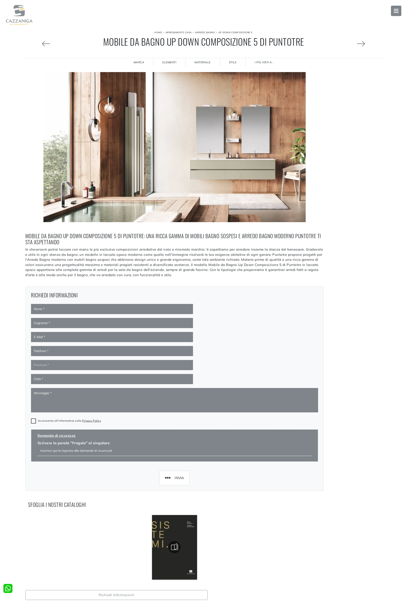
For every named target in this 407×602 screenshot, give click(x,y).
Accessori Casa (308, 597)
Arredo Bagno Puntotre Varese (339, 512)
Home (158, 32)
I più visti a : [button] (264, 62)
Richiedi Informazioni (339, 77)
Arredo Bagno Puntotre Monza (339, 491)
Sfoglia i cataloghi (339, 91)
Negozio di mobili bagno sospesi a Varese (339, 552)
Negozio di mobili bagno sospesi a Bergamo (339, 542)
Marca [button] (139, 62)
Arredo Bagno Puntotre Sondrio (339, 522)
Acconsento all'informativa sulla (69, 370)
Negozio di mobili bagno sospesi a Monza (339, 532)
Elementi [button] (169, 62)
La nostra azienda (129, 597)
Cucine (211, 597)
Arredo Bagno (205, 32)
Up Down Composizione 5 (235, 32)
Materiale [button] (203, 62)
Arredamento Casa (179, 32)
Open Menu (394, 12)
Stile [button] (233, 62)
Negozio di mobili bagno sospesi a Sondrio (339, 562)
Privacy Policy (91, 370)
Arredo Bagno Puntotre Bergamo (339, 502)
